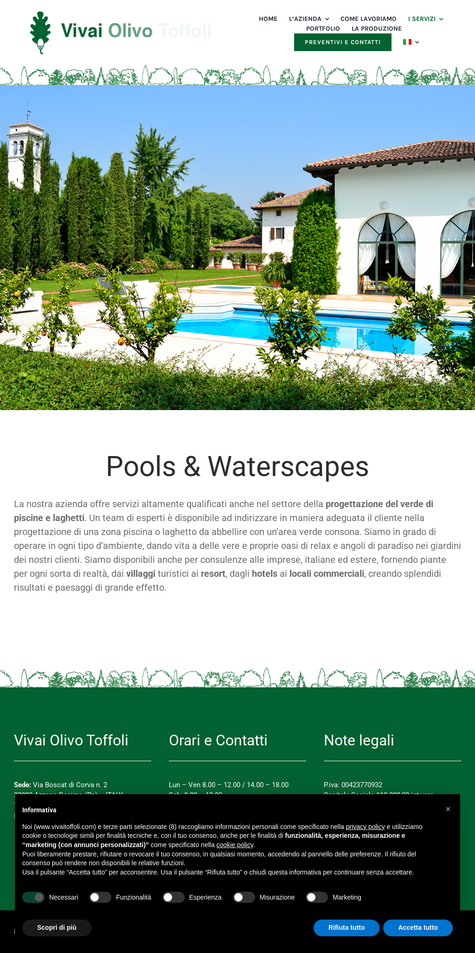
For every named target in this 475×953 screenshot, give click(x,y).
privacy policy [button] (365, 826)
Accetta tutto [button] (418, 927)
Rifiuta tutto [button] (346, 927)
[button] (448, 809)
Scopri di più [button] (57, 927)
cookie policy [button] (235, 845)
